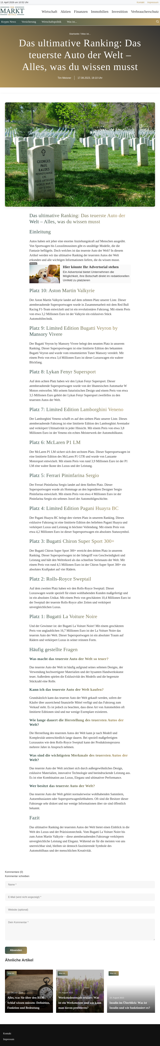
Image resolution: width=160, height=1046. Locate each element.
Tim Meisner (64, 78)
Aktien (65, 12)
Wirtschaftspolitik (51, 21)
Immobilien (99, 12)
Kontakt (140, 2)
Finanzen (81, 12)
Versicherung (28, 21)
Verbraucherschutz (145, 12)
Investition (120, 12)
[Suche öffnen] (157, 22)
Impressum (152, 2)
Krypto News (8, 21)
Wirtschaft (49, 12)
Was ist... (72, 21)
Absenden (16, 950)
